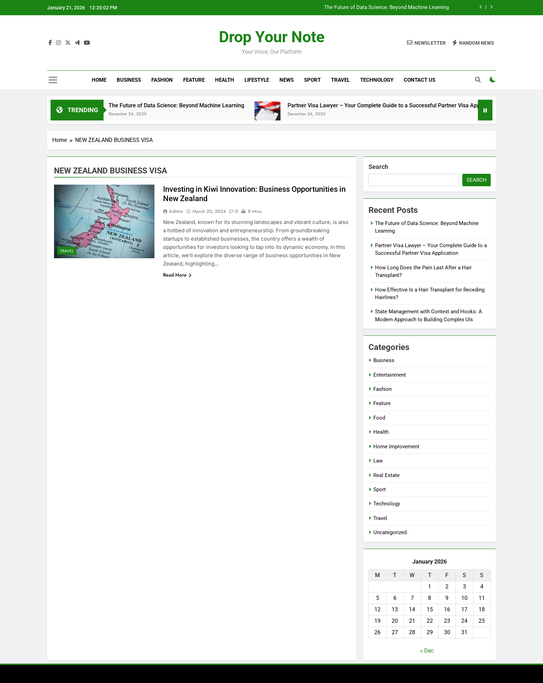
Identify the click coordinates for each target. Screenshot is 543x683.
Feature (194, 80)
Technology (376, 80)
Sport (312, 80)
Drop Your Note (271, 37)
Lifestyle (256, 80)
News (286, 80)
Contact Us (419, 80)
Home (99, 80)
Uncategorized (390, 532)
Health (224, 80)
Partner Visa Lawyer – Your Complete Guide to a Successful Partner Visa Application (406, 105)
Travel (340, 80)
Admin (176, 211)
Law (378, 461)
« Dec (427, 650)
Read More (177, 274)
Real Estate (386, 475)
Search (378, 166)
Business (129, 80)
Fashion (162, 80)
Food (379, 418)
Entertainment (389, 375)
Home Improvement (396, 446)
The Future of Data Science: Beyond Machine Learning (386, 7)
